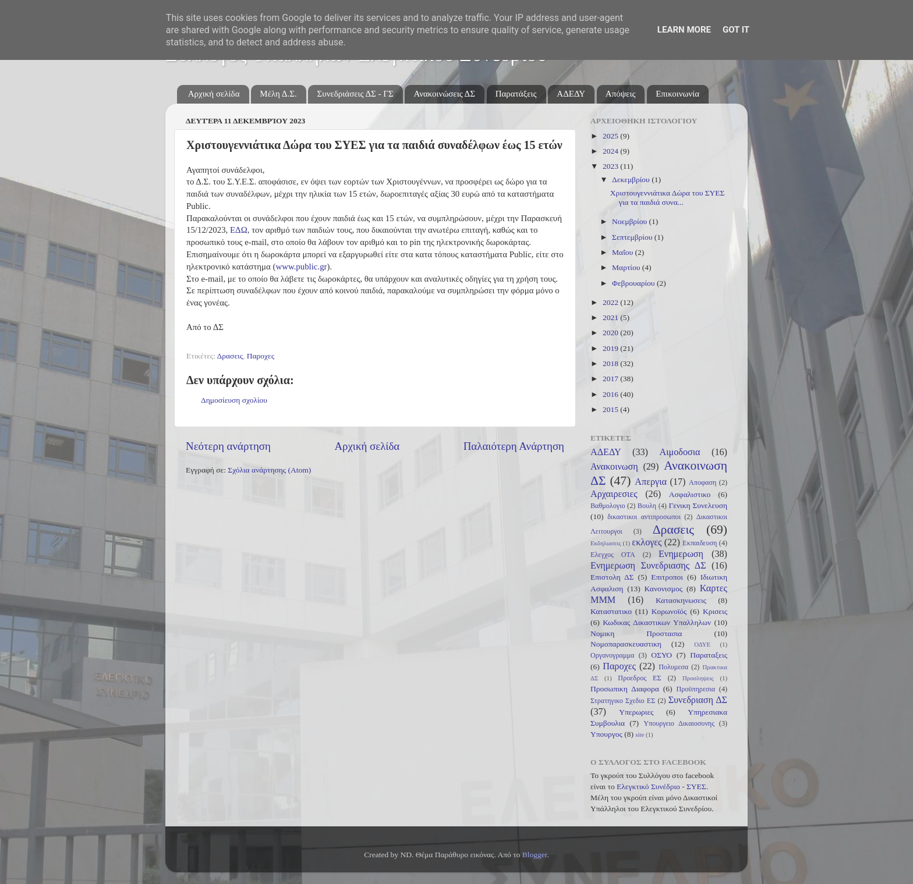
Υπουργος (606, 734)
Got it (736, 29)
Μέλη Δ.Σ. (278, 93)
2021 (611, 317)
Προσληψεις (698, 677)
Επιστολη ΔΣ (612, 577)
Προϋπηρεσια (695, 689)
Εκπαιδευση (699, 543)
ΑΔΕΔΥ (571, 93)
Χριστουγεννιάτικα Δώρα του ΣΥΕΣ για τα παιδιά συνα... (667, 198)
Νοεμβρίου (630, 221)
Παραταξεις (708, 655)
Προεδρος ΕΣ (639, 678)
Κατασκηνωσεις (681, 600)
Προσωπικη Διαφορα (624, 688)
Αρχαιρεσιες (614, 494)
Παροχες (260, 356)
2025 (611, 136)
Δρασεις (230, 356)
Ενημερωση (681, 554)
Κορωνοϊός (669, 611)
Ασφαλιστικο (690, 494)
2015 (611, 409)
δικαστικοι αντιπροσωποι (644, 517)
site (639, 734)
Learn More (684, 29)
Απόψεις (621, 93)
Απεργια (651, 482)
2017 (611, 378)
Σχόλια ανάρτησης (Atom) (269, 470)
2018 (611, 363)
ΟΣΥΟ (661, 655)
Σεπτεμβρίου (633, 237)
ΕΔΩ (238, 230)
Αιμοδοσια (679, 452)
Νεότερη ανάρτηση (228, 446)
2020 (611, 332)
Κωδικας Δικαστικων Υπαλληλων (657, 622)
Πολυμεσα (673, 667)
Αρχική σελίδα (214, 93)
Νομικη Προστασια (636, 633)
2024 (611, 151)
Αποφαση (702, 482)
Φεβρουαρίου (634, 283)
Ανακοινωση (614, 466)
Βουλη (647, 506)
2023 (611, 166)
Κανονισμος (664, 588)
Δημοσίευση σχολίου (234, 400)
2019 (611, 348)
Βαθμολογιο (607, 506)
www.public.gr (301, 266)
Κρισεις (715, 611)
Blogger (534, 854)
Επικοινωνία (677, 93)
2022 (611, 302)
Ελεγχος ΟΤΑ (612, 555)
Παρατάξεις (516, 93)
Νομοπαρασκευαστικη (625, 644)
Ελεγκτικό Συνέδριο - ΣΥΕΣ (661, 786)
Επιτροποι (667, 577)
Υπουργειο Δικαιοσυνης (678, 723)
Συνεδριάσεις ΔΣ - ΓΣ (355, 93)
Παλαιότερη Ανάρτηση (513, 446)
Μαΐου (623, 252)
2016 (611, 394)
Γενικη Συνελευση (697, 505)
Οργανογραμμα (612, 655)
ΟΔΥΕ (702, 644)
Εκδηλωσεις (605, 542)
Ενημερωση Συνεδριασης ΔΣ (648, 565)
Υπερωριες (636, 712)
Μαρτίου (627, 267)
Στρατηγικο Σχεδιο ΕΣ (622, 701)
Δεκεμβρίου (632, 179)
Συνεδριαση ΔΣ (697, 700)
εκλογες (646, 542)
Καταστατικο (611, 611)
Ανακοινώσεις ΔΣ (444, 93)
